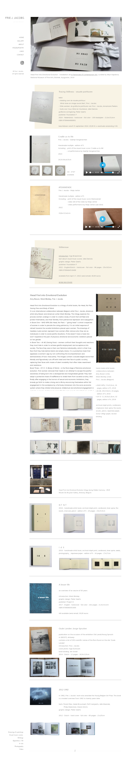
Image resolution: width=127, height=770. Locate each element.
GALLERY (20, 41)
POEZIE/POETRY (18, 48)
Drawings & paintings (15, 732)
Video (21, 749)
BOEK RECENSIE (65, 282)
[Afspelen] (87, 172)
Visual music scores (16, 735)
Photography (19, 746)
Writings (20, 738)
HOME (21, 37)
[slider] (91, 172)
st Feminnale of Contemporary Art (84, 75)
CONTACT (20, 55)
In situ (21, 744)
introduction (63, 256)
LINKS (22, 51)
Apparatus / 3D (18, 741)
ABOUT (21, 44)
